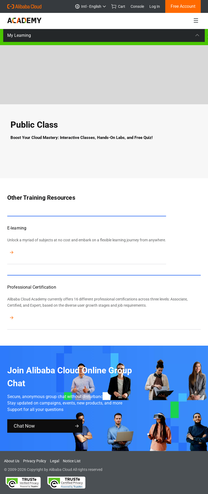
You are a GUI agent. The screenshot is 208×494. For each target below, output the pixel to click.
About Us (11, 461)
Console (137, 6)
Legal (54, 461)
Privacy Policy (34, 461)
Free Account (183, 6)
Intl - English (90, 6)
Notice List (72, 461)
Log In (154, 6)
